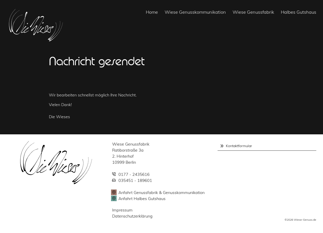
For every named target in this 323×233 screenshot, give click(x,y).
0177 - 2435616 (134, 174)
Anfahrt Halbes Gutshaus (142, 198)
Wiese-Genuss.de (305, 219)
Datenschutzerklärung (132, 216)
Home (152, 12)
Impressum (122, 210)
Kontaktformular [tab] (239, 146)
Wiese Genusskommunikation (195, 12)
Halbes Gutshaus (298, 12)
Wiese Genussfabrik (253, 12)
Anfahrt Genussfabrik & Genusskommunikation (161, 192)
